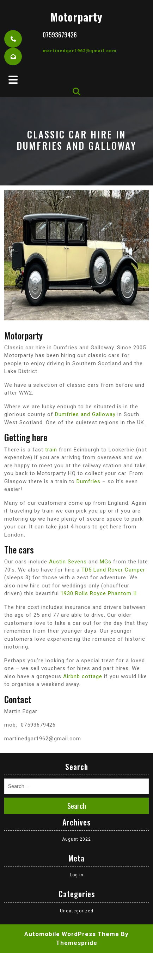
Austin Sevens (68, 561)
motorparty (76, 17)
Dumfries (88, 481)
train (51, 449)
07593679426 (60, 34)
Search (76, 805)
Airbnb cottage (82, 676)
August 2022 (76, 839)
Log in (77, 874)
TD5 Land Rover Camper (113, 570)
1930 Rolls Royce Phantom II (99, 593)
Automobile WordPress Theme (71, 933)
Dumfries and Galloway (85, 414)
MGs (105, 561)
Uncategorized (76, 910)
